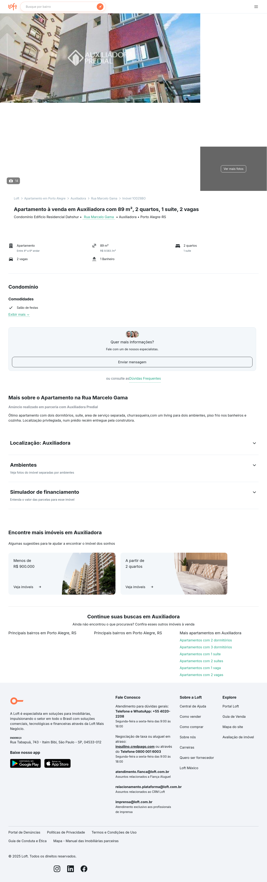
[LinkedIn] (70, 869)
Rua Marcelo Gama (104, 198)
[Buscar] (100, 6)
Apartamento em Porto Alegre (45, 198)
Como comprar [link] (191, 727)
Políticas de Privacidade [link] (66, 832)
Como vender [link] (190, 716)
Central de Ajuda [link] (193, 706)
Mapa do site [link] (232, 727)
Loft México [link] (189, 768)
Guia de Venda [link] (234, 716)
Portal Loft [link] (230, 706)
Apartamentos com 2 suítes (201, 661)
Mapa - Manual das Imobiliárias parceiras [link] (86, 841)
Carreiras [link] (187, 747)
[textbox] (63, 7)
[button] (133, 444)
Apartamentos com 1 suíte (200, 654)
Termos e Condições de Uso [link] (114, 832)
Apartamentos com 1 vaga (200, 668)
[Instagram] (57, 869)
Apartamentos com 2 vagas (201, 675)
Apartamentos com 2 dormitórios (206, 640)
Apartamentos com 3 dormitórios (206, 647)
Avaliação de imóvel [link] (238, 737)
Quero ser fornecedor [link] (197, 758)
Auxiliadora (78, 198)
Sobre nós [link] (188, 737)
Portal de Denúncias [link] (24, 832)
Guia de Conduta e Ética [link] (27, 841)
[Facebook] (84, 869)
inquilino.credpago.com (134, 746)
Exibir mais (19, 314)
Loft (16, 198)
